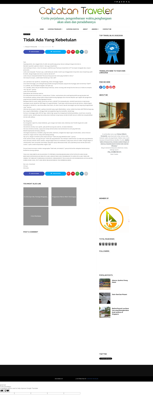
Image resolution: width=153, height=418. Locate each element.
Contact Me (107, 29)
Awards (95, 29)
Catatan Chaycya (72, 29)
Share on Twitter (55, 51)
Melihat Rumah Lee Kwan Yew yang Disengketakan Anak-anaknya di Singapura (120, 311)
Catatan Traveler (55, 29)
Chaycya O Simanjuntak (31, 46)
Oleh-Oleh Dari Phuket (119, 294)
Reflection (27, 34)
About (85, 29)
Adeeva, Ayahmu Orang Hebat (120, 281)
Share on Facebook (34, 51)
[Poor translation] (7, 390)
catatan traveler (69, 379)
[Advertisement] (115, 179)
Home (42, 29)
